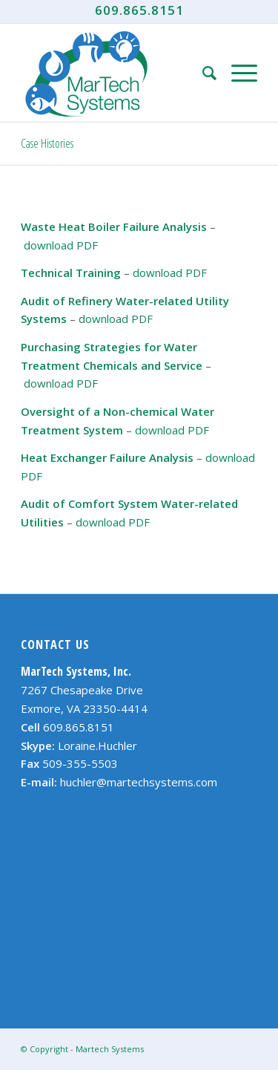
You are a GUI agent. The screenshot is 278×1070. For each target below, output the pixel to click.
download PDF (61, 245)
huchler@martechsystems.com (138, 781)
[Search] (202, 73)
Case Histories (47, 143)
